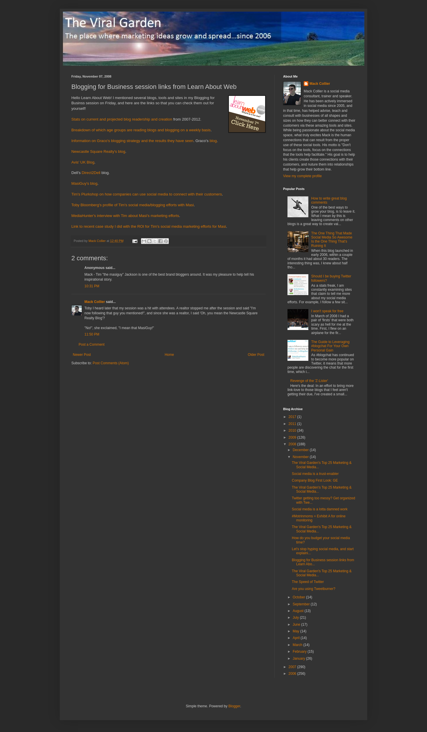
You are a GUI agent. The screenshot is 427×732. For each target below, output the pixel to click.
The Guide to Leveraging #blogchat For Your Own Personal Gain (330, 346)
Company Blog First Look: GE (315, 480)
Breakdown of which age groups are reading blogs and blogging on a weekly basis (141, 130)
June (297, 624)
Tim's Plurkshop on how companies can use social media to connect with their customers (146, 194)
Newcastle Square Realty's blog (98, 151)
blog (213, 141)
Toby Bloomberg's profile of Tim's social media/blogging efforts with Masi (132, 205)
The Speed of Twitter (308, 582)
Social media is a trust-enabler (315, 474)
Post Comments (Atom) (111, 363)
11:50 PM (91, 334)
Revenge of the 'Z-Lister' (309, 381)
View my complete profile (302, 176)
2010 (293, 430)
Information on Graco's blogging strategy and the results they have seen (132, 141)
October (299, 597)
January (299, 658)
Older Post (256, 355)
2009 (293, 437)
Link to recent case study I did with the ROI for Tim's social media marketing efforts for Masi (148, 226)
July (296, 618)
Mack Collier (94, 302)
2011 (293, 424)
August (299, 611)
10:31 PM (91, 286)
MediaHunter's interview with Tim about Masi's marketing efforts (125, 216)
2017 (293, 417)
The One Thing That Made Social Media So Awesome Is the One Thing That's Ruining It (331, 239)
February (300, 652)
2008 (293, 444)
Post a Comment (91, 344)
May (296, 631)
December (301, 450)
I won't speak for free (327, 311)
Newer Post (82, 355)
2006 (293, 674)
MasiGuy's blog (84, 183)
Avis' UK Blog (82, 162)
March (298, 645)
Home (169, 355)
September (302, 604)
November (301, 457)
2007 (293, 667)
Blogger (234, 706)
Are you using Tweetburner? (313, 589)
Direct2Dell (91, 173)
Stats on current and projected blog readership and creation (121, 119)
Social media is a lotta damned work (320, 509)
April (297, 638)
